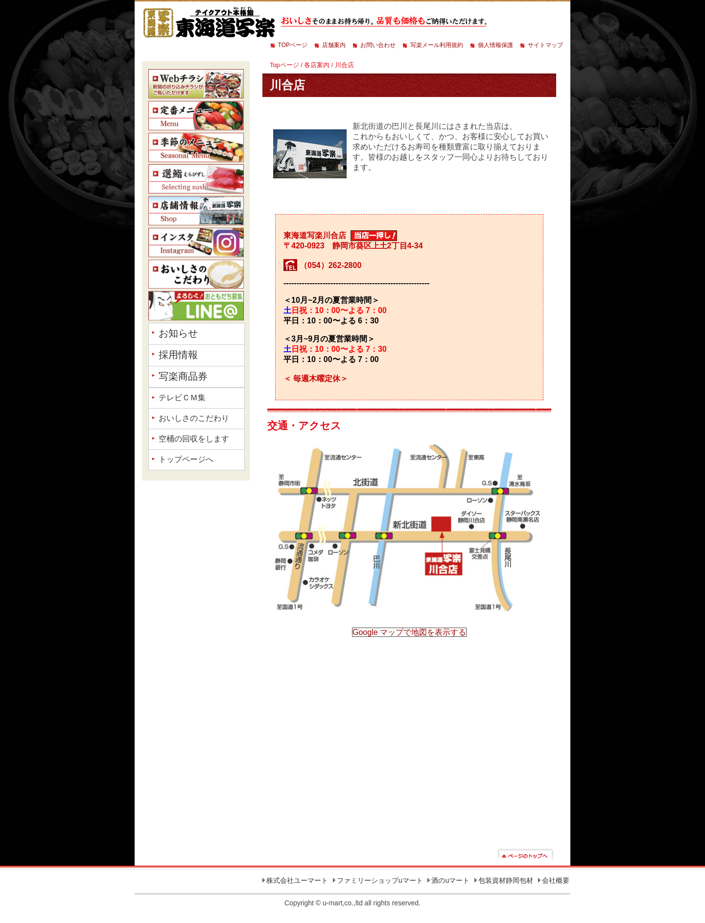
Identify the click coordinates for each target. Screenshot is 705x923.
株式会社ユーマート (297, 880)
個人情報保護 (495, 45)
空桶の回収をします (194, 439)
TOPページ (292, 45)
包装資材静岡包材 (505, 880)
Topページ (284, 65)
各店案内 (316, 65)
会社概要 (555, 880)
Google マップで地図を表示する (409, 632)
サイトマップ (545, 45)
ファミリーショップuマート (380, 880)
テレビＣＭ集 (182, 397)
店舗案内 (334, 45)
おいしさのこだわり (194, 418)
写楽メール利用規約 (436, 45)
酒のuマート (450, 880)
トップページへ (186, 459)
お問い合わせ (378, 45)
